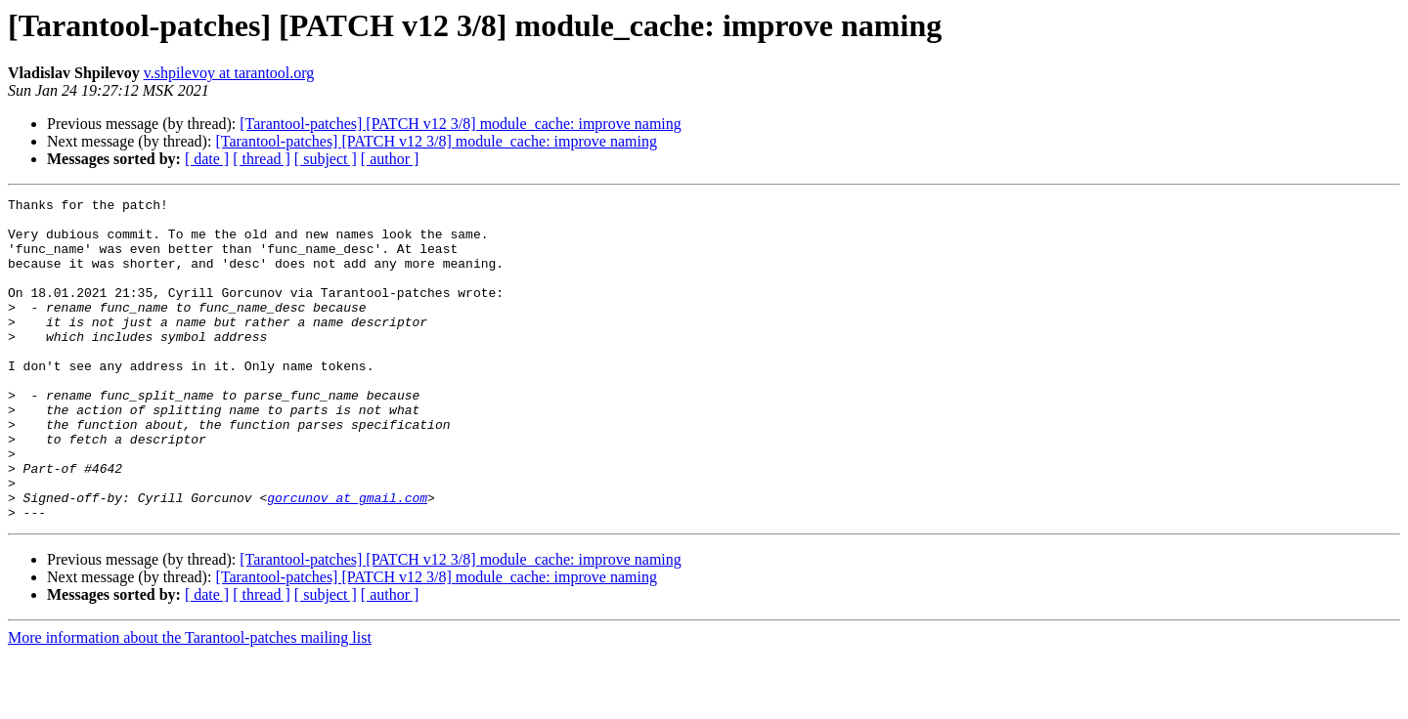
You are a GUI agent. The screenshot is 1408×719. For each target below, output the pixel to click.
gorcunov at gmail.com (347, 559)
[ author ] (390, 158)
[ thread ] (261, 158)
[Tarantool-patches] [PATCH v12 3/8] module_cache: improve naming (461, 123)
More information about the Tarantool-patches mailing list (190, 702)
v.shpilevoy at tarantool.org (229, 72)
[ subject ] (325, 158)
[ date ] (207, 158)
